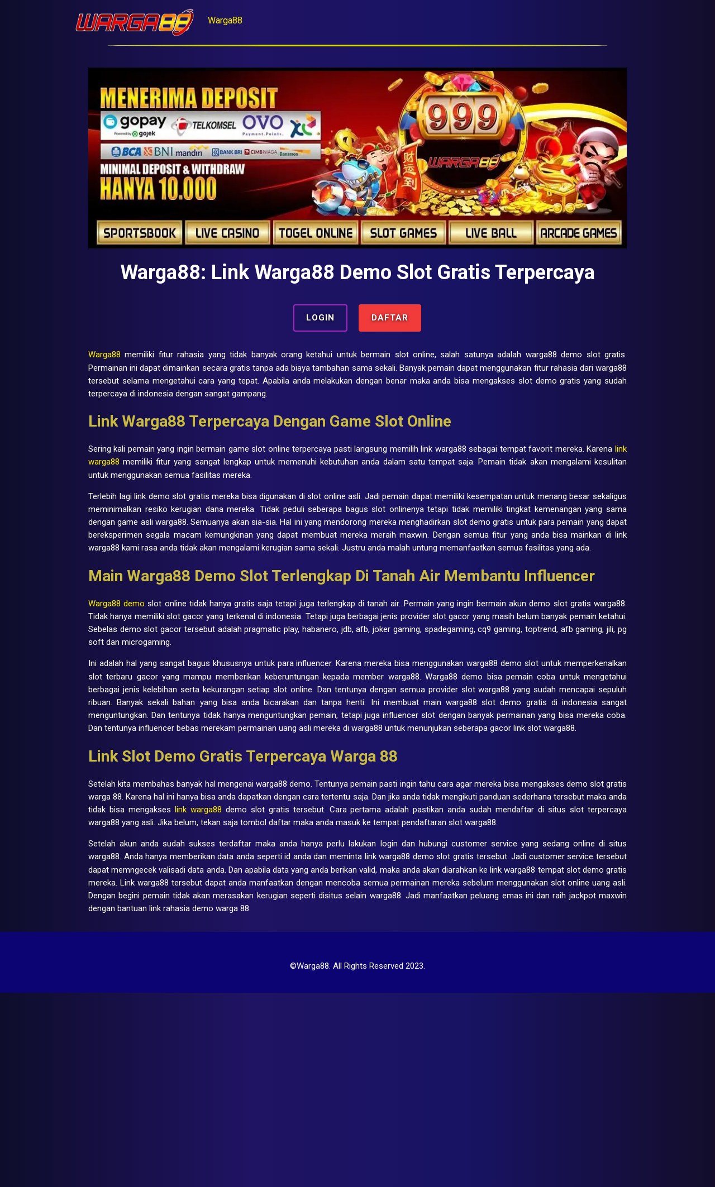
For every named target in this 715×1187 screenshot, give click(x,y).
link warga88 (283, 489)
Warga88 (272, 20)
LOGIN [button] (320, 323)
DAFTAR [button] (391, 323)
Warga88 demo (165, 680)
